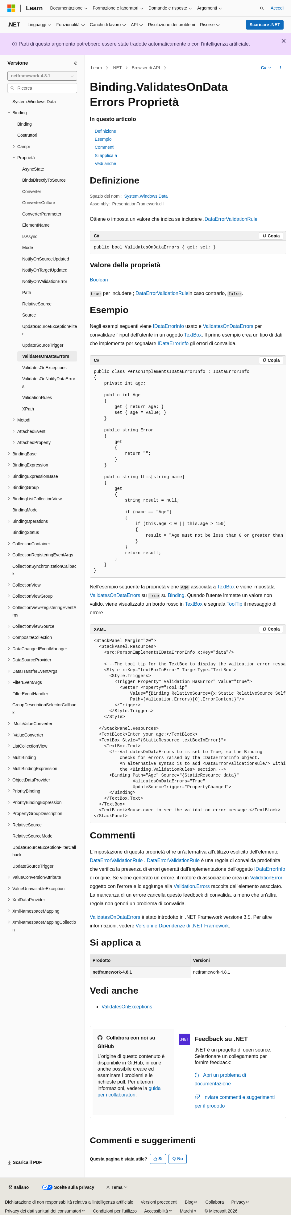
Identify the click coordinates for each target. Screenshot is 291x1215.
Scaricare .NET (265, 24)
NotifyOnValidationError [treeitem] (44, 281)
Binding (176, 595)
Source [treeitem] (29, 315)
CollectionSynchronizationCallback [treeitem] (44, 570)
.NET (117, 67)
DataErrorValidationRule (231, 219)
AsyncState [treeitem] (33, 169)
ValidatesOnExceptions (127, 1006)
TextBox (193, 334)
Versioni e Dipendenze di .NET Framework (182, 925)
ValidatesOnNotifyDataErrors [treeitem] (48, 382)
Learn (96, 67)
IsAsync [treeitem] (29, 236)
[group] (188, 471)
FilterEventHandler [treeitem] (30, 693)
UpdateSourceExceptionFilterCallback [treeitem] (44, 851)
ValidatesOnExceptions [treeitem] (44, 367)
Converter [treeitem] (31, 191)
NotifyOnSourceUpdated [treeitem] (45, 258)
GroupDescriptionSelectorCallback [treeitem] (44, 708)
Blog (189, 1202)
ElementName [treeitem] (36, 225)
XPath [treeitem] (28, 408)
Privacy (238, 1202)
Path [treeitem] (26, 292)
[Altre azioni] (280, 68)
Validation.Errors (192, 886)
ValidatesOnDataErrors (228, 326)
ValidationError (266, 877)
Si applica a (106, 155)
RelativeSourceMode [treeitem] (32, 836)
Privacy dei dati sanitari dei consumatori (43, 1211)
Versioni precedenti (159, 1202)
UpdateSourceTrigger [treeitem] (42, 345)
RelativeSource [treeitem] (37, 303)
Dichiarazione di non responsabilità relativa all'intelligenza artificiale (69, 1202)
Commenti (104, 147)
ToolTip (234, 604)
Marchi (186, 1211)
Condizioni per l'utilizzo (115, 1211)
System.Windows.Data (146, 196)
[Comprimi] (75, 63)
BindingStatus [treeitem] (25, 532)
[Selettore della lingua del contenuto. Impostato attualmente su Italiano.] (18, 1188)
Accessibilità (156, 1211)
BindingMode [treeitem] (25, 509)
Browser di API (146, 67)
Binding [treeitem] (24, 124)
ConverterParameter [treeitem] (41, 214)
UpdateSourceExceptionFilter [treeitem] (49, 330)
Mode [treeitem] (27, 247)
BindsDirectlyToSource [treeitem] (44, 180)
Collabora (215, 1202)
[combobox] (42, 76)
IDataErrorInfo (168, 326)
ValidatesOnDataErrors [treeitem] (45, 356)
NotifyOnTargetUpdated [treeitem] (44, 270)
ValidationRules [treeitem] (37, 397)
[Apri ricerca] (262, 8)
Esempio (103, 139)
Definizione (105, 131)
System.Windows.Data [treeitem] (34, 101)
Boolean (99, 279)
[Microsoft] (11, 8)
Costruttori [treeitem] (27, 135)
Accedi (277, 8)
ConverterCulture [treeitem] (38, 202)
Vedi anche (105, 163)
